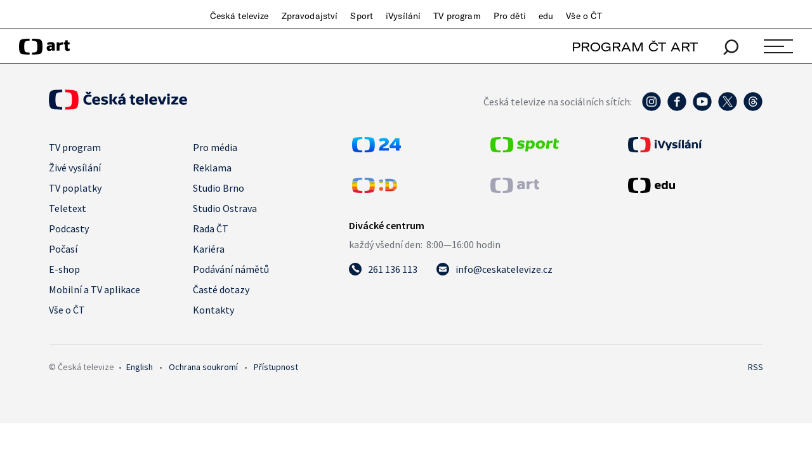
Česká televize (239, 16)
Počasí (63, 248)
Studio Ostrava (225, 208)
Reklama (212, 167)
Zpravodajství (310, 16)
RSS (755, 367)
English (139, 367)
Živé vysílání (75, 167)
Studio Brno (218, 188)
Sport (361, 16)
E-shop (64, 269)
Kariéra (209, 248)
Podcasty (69, 228)
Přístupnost (276, 367)
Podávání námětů (231, 269)
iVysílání (403, 16)
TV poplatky (75, 188)
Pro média (215, 147)
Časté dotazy (221, 289)
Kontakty (213, 309)
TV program (456, 16)
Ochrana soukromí (203, 367)
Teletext (67, 208)
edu (546, 16)
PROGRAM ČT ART (635, 47)
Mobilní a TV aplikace (94, 289)
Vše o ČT (584, 16)
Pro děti (510, 16)
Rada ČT (210, 228)
